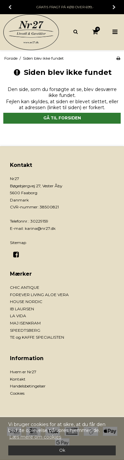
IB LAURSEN (22, 308)
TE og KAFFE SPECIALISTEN (37, 337)
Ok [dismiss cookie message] (62, 450)
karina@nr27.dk (40, 228)
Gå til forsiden (62, 117)
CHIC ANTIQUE (24, 287)
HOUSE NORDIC (26, 301)
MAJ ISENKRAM (25, 323)
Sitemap (18, 242)
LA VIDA (18, 315)
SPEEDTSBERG (25, 330)
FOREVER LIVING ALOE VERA (39, 294)
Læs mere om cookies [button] (35, 437)
